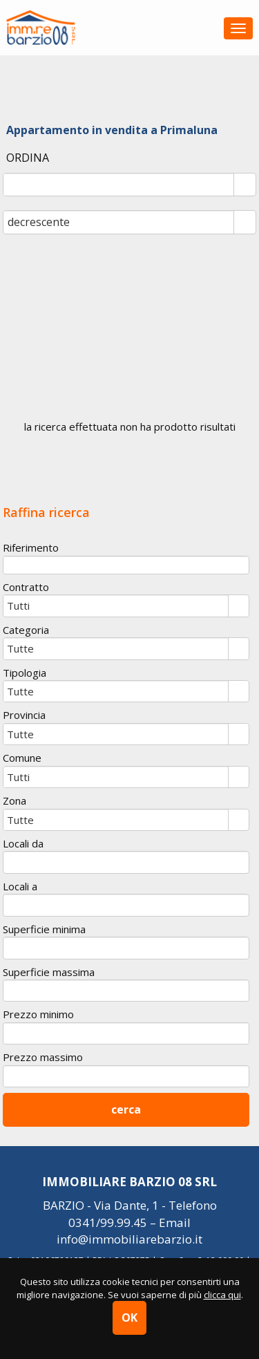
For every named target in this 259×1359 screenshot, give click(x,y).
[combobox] (118, 185)
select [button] (244, 185)
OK (129, 1317)
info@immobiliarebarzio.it (129, 1239)
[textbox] (125, 565)
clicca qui (222, 1294)
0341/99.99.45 (107, 1222)
